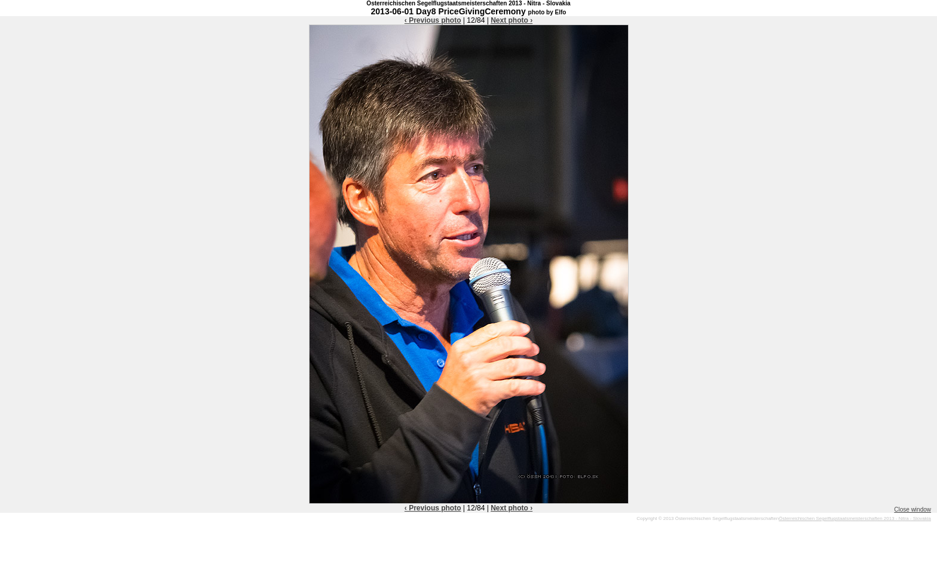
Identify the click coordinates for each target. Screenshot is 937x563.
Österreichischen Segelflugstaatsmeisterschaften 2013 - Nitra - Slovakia (855, 518)
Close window (912, 509)
